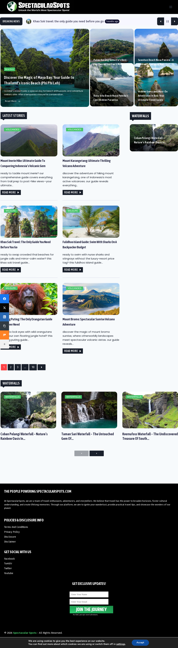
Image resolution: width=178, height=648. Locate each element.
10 (32, 376)
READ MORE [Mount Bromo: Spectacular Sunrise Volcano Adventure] (72, 360)
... (24, 376)
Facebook (9, 558)
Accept (140, 642)
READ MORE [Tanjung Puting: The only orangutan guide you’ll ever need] (10, 356)
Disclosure (10, 536)
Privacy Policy (12, 531)
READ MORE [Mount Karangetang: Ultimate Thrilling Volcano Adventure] (72, 201)
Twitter (8, 568)
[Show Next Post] (174, 21)
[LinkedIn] (4, 316)
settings (120, 644)
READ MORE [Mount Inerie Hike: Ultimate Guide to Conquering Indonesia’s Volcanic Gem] (10, 201)
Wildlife (10, 220)
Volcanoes (11, 138)
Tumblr (8, 563)
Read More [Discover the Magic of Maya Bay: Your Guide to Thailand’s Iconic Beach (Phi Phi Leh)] (12, 110)
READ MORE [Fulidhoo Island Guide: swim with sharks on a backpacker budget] (72, 279)
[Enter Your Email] (89, 602)
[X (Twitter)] (4, 307)
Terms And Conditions (16, 527)
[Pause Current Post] (167, 21)
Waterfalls (11, 408)
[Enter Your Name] (89, 594)
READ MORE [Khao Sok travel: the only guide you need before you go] (10, 279)
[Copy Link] (4, 325)
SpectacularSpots (16, 501)
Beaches (9, 78)
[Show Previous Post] (160, 21)
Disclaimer (10, 541)
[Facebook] (4, 298)
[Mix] (4, 335)
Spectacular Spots (25, 632)
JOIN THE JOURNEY (89, 609)
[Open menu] (170, 7)
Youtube (8, 573)
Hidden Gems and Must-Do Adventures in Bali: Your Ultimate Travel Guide (153, 105)
